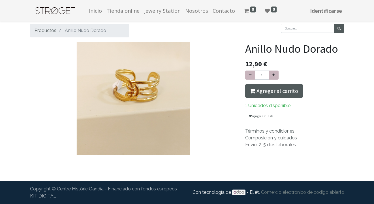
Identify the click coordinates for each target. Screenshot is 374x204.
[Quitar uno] (250, 75)
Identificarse (326, 10)
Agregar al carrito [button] (274, 90)
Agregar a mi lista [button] (261, 116)
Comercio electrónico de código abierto (302, 192)
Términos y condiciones (269, 131)
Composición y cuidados (271, 138)
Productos (45, 30)
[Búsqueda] (339, 28)
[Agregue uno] (274, 75)
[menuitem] (95, 11)
